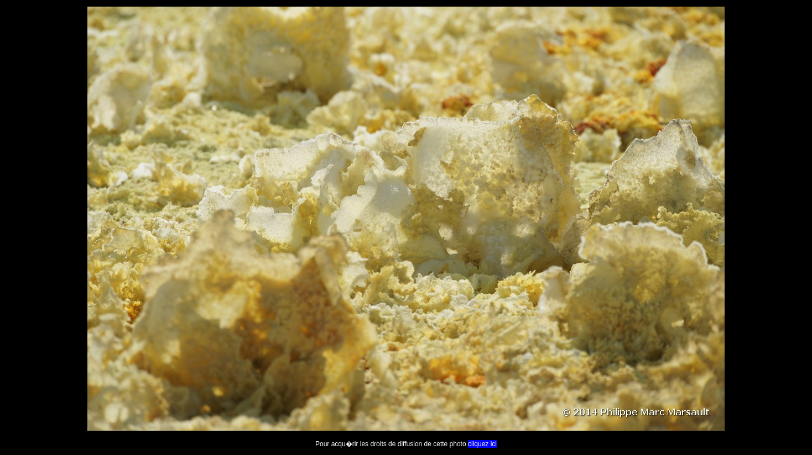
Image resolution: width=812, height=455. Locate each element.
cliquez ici (482, 444)
